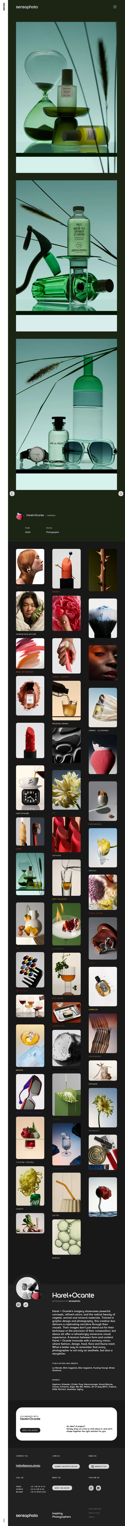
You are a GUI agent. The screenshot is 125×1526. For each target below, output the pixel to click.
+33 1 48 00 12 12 (37, 1486)
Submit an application (66, 1466)
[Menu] (114, 6)
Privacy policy (94, 1513)
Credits (91, 1517)
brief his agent (30, 1430)
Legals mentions (95, 1509)
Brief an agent (62, 1488)
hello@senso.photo (28, 1465)
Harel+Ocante (35, 515)
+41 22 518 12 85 (37, 1489)
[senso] (4, 7)
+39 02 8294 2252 (37, 1492)
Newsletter (101, 1466)
